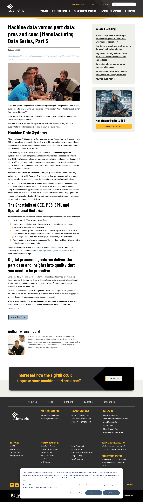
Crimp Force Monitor (48, 446)
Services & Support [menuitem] (78, 4)
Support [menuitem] (68, 402)
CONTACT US (14, 309)
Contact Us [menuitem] (105, 4)
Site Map (129, 485)
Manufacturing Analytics (113, 442)
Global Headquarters (110, 415)
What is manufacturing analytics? (113, 446)
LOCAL (80, 415)
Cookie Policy (101, 478)
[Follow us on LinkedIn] (12, 485)
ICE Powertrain (107, 466)
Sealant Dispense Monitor (50, 449)
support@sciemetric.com (50, 415)
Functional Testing (47, 459)
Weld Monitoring (77, 459)
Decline (111, 493)
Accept (93, 493)
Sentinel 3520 (15, 452)
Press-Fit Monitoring (78, 446)
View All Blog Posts (18, 317)
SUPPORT (81, 422)
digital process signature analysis (53, 251)
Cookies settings (76, 493)
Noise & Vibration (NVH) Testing (82, 452)
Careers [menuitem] (88, 402)
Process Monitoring (50, 442)
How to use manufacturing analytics (114, 449)
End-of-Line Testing (47, 455)
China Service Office (110, 429)
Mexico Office (108, 426)
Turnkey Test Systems (112, 456)
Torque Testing (77, 456)
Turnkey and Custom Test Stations (114, 459)
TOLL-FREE (81, 419)
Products (14, 442)
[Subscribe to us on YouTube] (17, 485)
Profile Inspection (77, 449)
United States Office (110, 422)
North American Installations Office (115, 419)
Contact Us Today (113, 378)
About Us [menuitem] (32, 402)
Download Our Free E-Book (113, 126)
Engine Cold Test (46, 452)
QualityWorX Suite (16, 455)
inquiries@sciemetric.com (50, 419)
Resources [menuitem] (109, 402)
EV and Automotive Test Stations (113, 462)
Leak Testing (45, 462)
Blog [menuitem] (50, 402)
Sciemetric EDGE (16, 449)
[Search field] (124, 4)
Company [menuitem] (93, 4)
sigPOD (12, 446)
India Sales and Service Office (113, 432)
